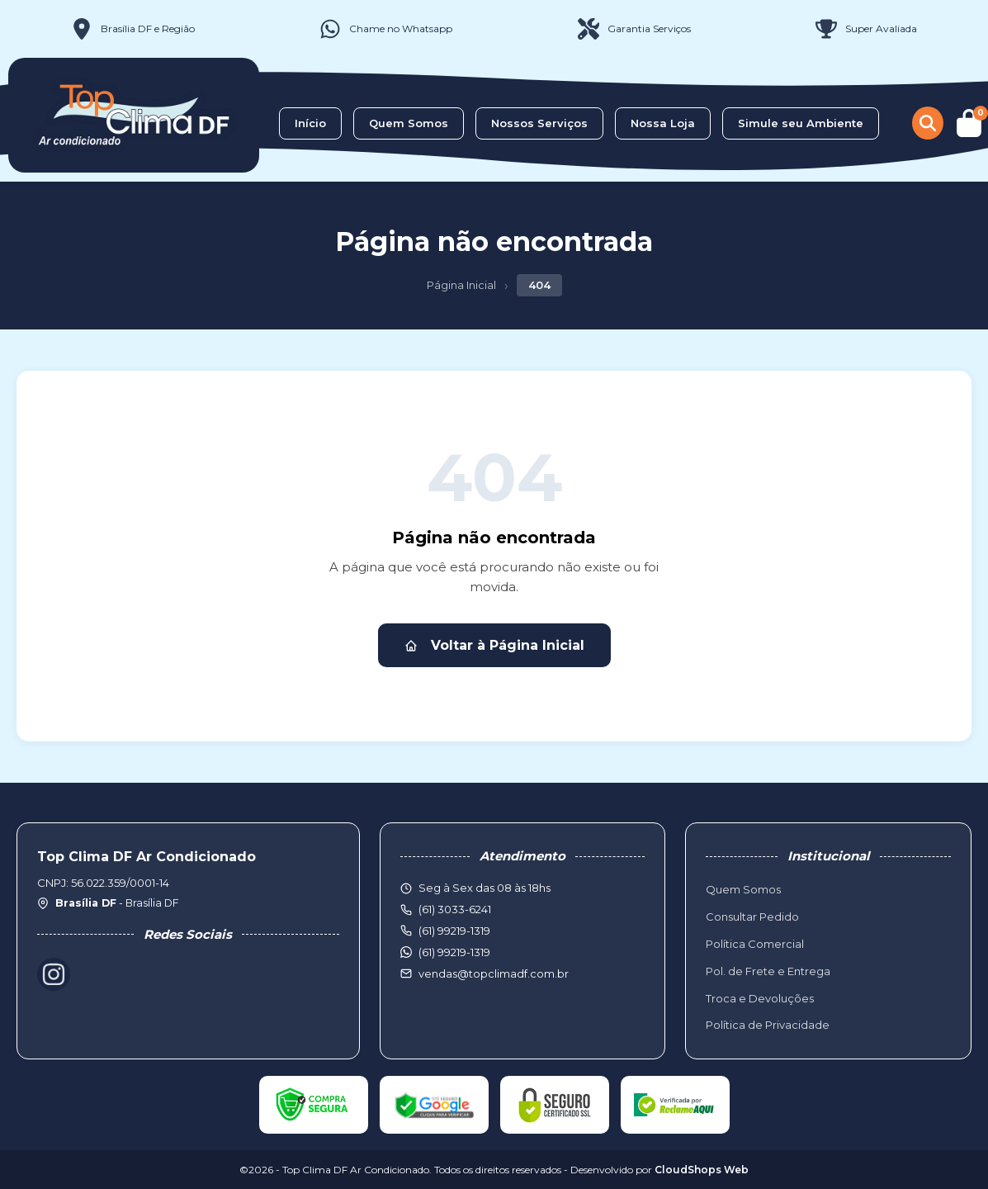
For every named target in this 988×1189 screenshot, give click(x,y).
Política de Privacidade (768, 1024)
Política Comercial (755, 943)
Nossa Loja (663, 123)
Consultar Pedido (752, 916)
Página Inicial (461, 284)
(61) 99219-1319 (454, 952)
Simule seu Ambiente (800, 123)
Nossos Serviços (539, 123)
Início (310, 123)
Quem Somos (408, 123)
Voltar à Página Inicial (494, 645)
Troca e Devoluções (760, 998)
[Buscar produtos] (927, 123)
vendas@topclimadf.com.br (493, 973)
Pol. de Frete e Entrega (768, 971)
